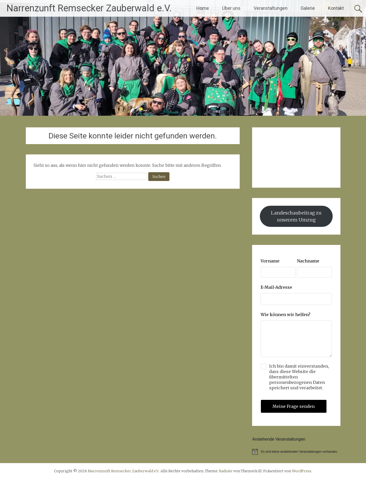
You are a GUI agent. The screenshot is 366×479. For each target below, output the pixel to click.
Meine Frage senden (293, 406)
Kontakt (336, 8)
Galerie (308, 8)
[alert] (296, 452)
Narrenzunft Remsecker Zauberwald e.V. (89, 8)
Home (202, 8)
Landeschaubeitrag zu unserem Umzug (296, 216)
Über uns (231, 8)
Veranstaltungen (270, 8)
